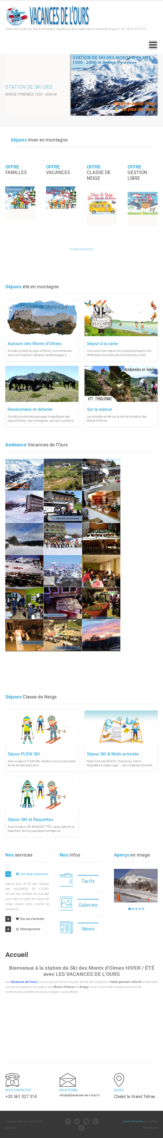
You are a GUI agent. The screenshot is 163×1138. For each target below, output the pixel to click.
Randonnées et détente (30, 409)
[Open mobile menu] (153, 45)
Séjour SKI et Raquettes (30, 819)
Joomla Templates (133, 1121)
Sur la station (99, 409)
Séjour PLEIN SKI (24, 754)
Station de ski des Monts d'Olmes (49, 87)
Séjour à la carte (102, 343)
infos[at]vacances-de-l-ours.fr (80, 1095)
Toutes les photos (81, 249)
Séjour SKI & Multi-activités (113, 754)
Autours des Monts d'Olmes (35, 343)
